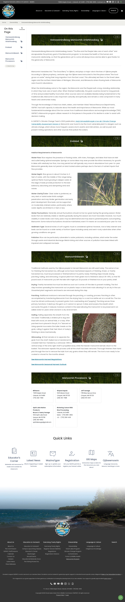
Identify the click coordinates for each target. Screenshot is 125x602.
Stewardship (14, 22)
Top (116, 37)
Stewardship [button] (85, 11)
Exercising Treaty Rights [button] (70, 11)
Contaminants (73, 554)
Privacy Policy (60, 595)
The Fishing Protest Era (31, 561)
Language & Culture (93, 546)
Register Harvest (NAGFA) (52, 549)
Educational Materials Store (31, 559)
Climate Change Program (72, 551)
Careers (10, 559)
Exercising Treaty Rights (52, 546)
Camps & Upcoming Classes (31, 549)
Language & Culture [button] (99, 11)
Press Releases (11, 564)
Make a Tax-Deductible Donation (111, 574)
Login (67, 595)
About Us (11, 546)
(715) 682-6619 (91, 2)
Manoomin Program (72, 559)
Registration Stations (52, 554)
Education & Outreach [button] (52, 11)
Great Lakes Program (73, 549)
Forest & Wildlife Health (72, 556)
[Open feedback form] (120, 597)
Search (113, 11)
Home (4, 22)
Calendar (11, 554)
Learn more (108, 578)
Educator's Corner (31, 551)
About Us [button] (39, 11)
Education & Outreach (31, 546)
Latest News (11, 561)
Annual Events (31, 556)
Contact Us (101, 2)
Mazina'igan (31, 554)
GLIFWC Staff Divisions (11, 551)
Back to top (10, 66)
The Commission (10, 549)
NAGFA (32, 2)
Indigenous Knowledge (93, 549)
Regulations (52, 551)
